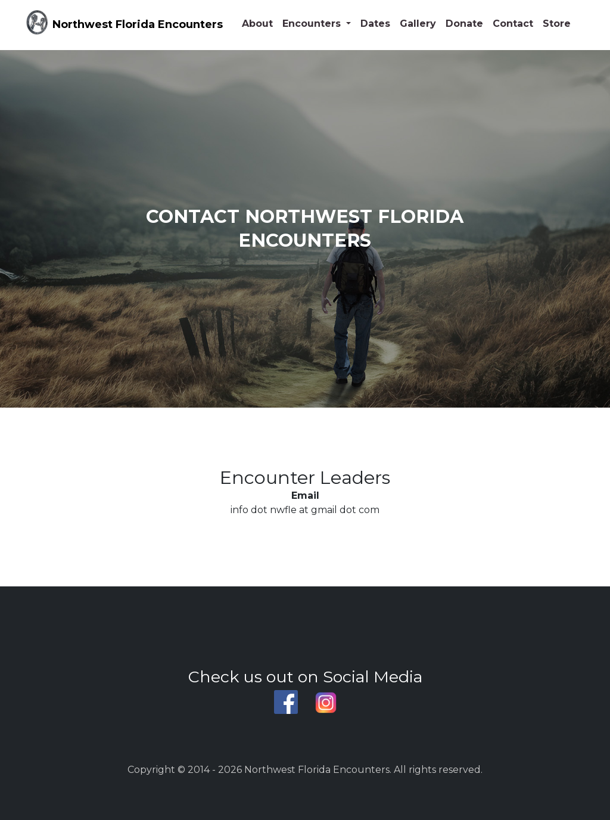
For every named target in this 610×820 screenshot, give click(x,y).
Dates (375, 23)
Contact (513, 23)
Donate (464, 23)
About (257, 23)
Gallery (418, 23)
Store (557, 23)
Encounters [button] (313, 23)
